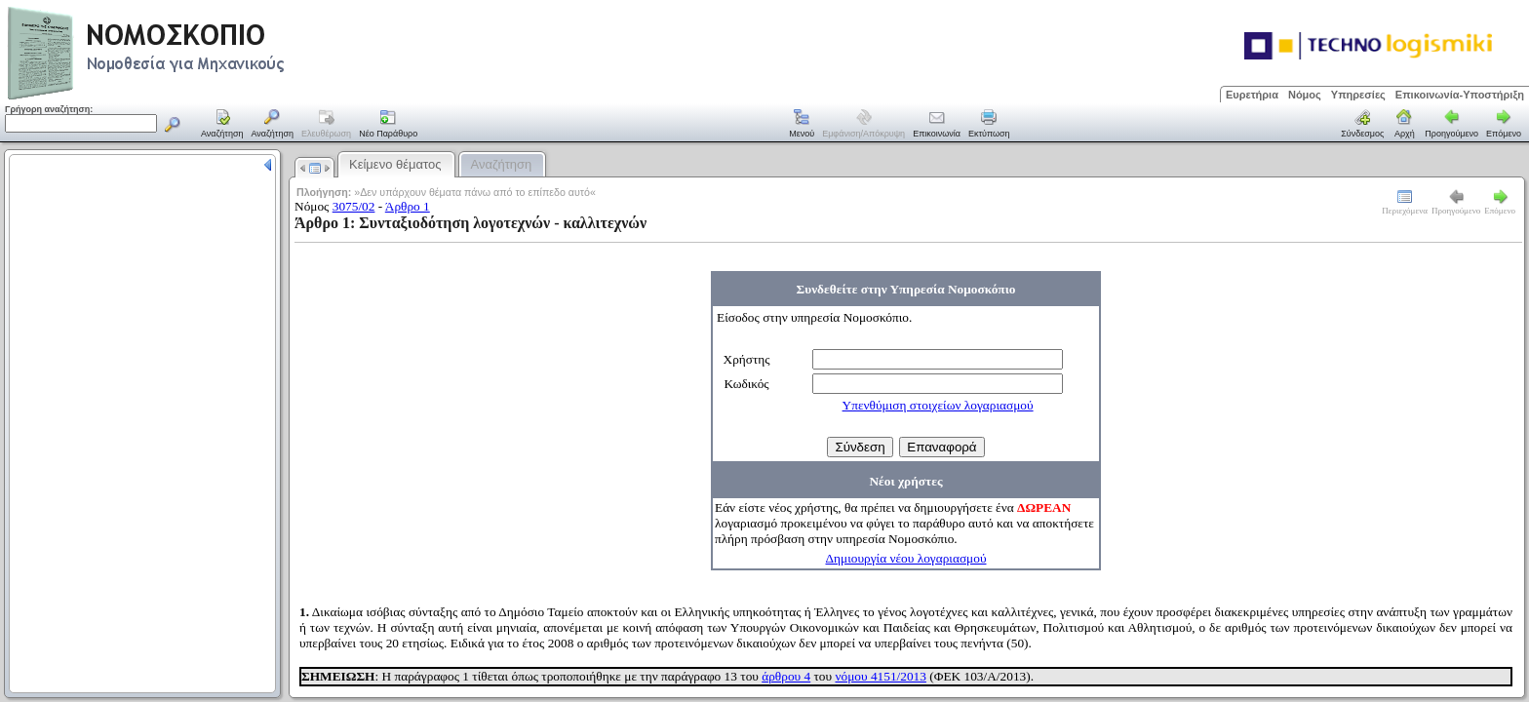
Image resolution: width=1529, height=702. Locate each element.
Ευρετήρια (1252, 94)
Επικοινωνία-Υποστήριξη (1459, 94)
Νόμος (1304, 94)
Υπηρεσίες (1358, 94)
